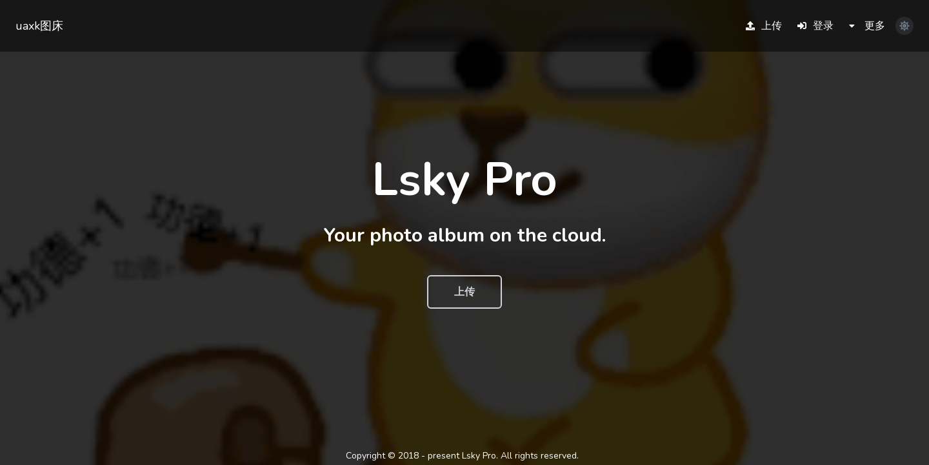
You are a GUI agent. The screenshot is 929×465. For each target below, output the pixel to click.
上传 (764, 26)
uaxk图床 (39, 26)
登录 (815, 26)
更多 (867, 26)
